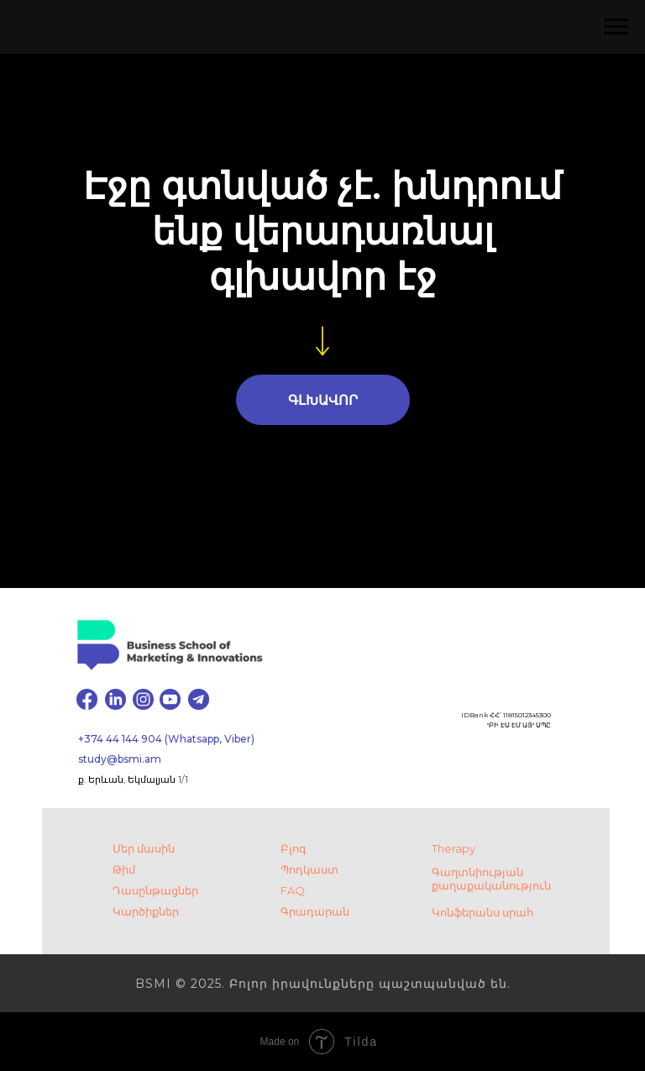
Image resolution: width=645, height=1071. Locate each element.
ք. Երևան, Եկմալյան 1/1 (133, 779)
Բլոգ (294, 848)
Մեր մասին (144, 848)
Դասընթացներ (155, 890)
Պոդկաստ (309, 869)
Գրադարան (315, 911)
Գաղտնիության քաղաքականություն (491, 878)
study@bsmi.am (119, 759)
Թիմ (124, 869)
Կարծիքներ (146, 911)
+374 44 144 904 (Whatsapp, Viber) (166, 738)
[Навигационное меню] (616, 26)
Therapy (453, 848)
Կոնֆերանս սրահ (482, 912)
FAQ (293, 890)
